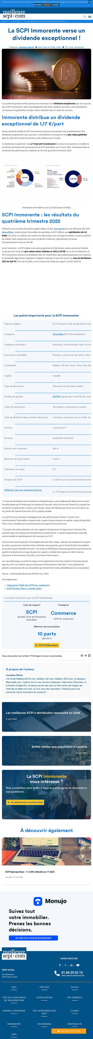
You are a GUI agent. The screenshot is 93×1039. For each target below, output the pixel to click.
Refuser (47, 5)
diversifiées (7, 232)
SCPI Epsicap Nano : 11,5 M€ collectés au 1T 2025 (30, 871)
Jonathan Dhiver (26, 47)
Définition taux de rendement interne (23, 490)
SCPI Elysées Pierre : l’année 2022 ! (24, 588)
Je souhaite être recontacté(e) (25, 802)
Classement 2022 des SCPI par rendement (28, 585)
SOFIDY (57, 396)
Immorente (59, 229)
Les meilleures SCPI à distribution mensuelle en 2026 (43, 712)
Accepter (55, 5)
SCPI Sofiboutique (46, 645)
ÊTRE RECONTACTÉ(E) (69, 1031)
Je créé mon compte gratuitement (33, 938)
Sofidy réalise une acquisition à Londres (59, 746)
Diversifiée (58, 334)
